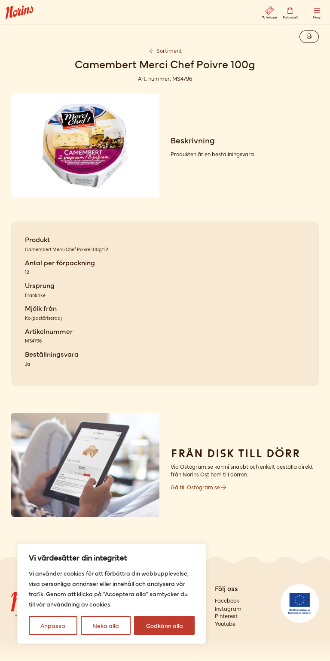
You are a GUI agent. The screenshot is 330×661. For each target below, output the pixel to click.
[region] (111, 593)
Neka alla (105, 625)
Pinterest (226, 615)
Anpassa (52, 625)
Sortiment (165, 50)
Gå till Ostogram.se (198, 487)
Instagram (228, 608)
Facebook (227, 600)
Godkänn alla (164, 625)
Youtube (225, 623)
